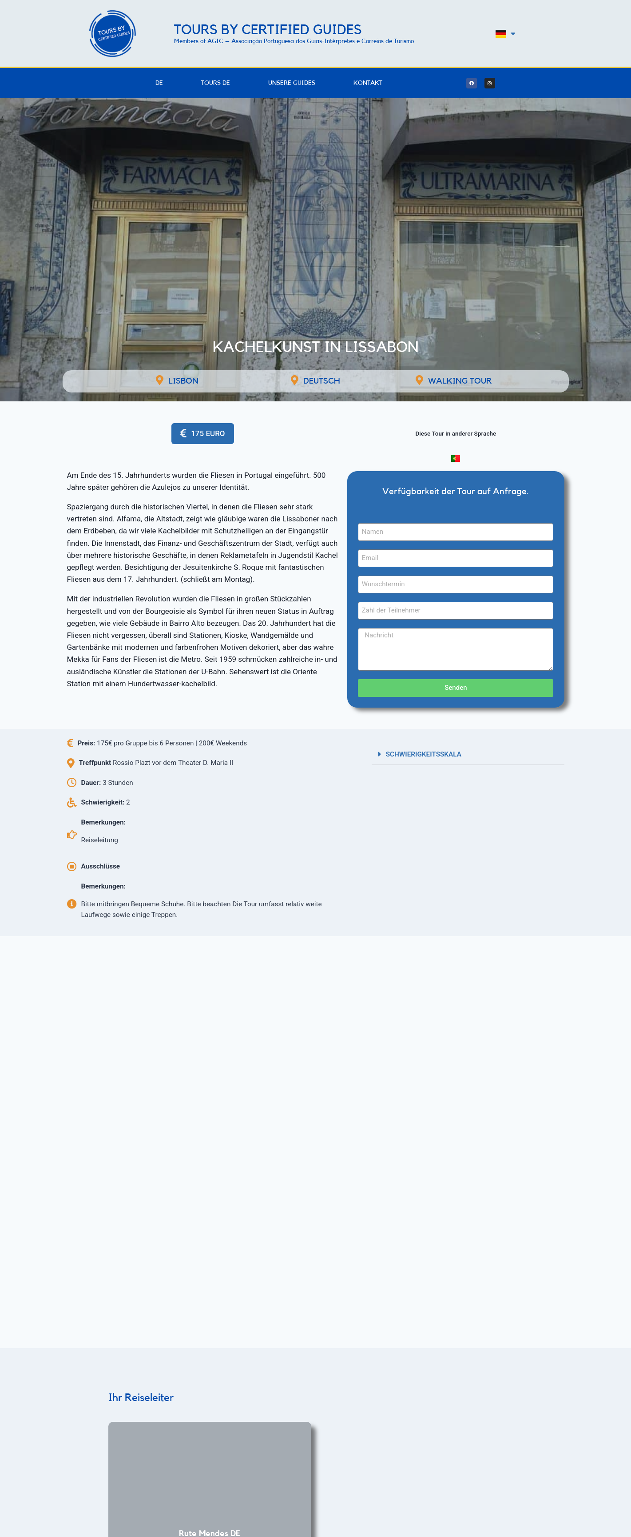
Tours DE (215, 83)
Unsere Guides (291, 83)
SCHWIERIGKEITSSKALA (423, 754)
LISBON (183, 381)
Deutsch (321, 381)
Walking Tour (460, 381)
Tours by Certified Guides (268, 30)
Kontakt (367, 83)
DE (159, 83)
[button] (468, 754)
